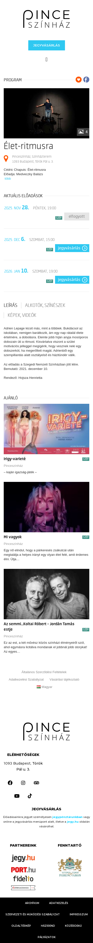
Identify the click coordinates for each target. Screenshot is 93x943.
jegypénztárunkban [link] (67, 817)
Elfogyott (77, 216)
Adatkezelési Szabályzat (26, 679)
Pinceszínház (13, 466)
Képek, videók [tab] (22, 315)
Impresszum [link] (79, 914)
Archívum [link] (32, 903)
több (8, 178)
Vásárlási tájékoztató (64, 679)
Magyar (44, 687)
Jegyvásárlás (69, 248)
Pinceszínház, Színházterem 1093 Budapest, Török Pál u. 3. (32, 159)
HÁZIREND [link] (48, 925)
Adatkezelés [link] (58, 903)
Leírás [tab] (10, 305)
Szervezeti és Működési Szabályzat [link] (32, 914)
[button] (46, 45)
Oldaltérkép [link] (21, 925)
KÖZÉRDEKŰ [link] (73, 925)
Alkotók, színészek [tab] (45, 305)
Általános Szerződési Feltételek (44, 672)
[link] (46, 18)
